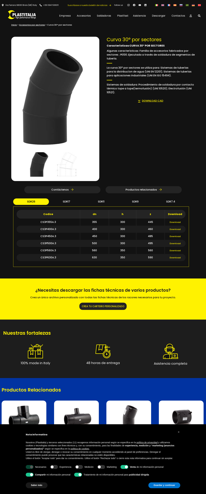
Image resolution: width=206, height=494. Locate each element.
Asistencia (140, 16)
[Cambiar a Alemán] (193, 5)
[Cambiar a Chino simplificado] (199, 5)
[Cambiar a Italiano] (157, 5)
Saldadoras (105, 16)
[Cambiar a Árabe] (187, 5)
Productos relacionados (144, 190)
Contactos (178, 16)
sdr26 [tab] (31, 202)
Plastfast (122, 16)
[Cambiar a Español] (175, 5)
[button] (178, 432)
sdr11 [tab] (101, 202)
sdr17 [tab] (66, 202)
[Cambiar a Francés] (169, 5)
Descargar (159, 16)
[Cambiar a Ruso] (181, 5)
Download (175, 222)
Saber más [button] (36, 485)
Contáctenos (62, 190)
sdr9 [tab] (135, 202)
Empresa (65, 16)
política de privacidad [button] (147, 442)
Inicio (14, 24)
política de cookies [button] (80, 448)
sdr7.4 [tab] (170, 202)
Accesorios (84, 16)
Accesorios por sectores (32, 24)
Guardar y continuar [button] (164, 485)
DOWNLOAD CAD (150, 101)
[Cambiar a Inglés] (163, 5)
